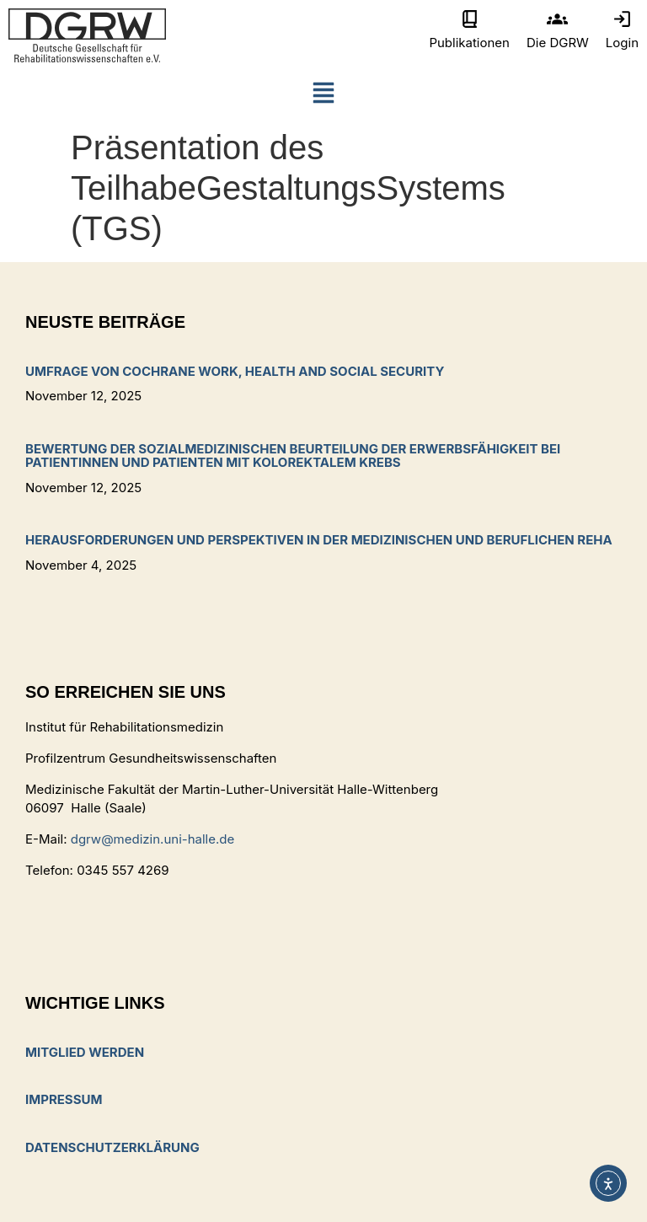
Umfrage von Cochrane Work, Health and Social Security (234, 371)
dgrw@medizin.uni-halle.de (153, 839)
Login (622, 43)
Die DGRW (558, 43)
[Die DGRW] (557, 18)
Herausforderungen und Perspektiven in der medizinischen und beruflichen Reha (318, 540)
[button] (323, 96)
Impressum (63, 1099)
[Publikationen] (469, 18)
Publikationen (469, 43)
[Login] (622, 18)
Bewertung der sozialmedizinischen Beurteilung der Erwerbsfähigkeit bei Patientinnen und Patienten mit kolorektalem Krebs (292, 456)
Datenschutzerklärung (112, 1147)
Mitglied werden (84, 1052)
